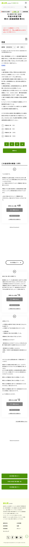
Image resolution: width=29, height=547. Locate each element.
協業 (18, 526)
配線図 (3, 65)
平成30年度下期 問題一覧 (14, 481)
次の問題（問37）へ (14, 487)
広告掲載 (19, 523)
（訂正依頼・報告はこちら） (7, 52)
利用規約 (5, 528)
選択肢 (3, 47)
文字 (18, 47)
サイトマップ (6, 531)
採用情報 (5, 526)
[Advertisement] (14, 457)
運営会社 (5, 523)
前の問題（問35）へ (14, 476)
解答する (14, 150)
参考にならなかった (14, 215)
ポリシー (19, 528)
